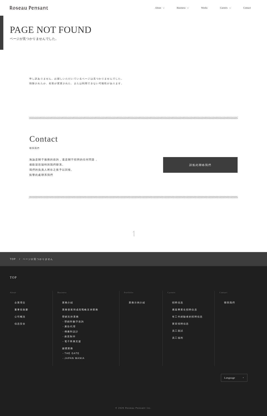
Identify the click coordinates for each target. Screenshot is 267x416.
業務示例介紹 (137, 302)
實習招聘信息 (180, 323)
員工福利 (177, 337)
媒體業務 (67, 348)
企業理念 (20, 302)
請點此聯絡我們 (200, 164)
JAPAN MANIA (74, 358)
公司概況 (20, 316)
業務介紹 (67, 302)
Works (204, 7)
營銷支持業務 (70, 316)
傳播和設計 (71, 331)
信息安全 (20, 323)
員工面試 (177, 330)
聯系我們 (229, 302)
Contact (247, 7)
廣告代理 (70, 326)
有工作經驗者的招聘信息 (187, 316)
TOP (13, 259)
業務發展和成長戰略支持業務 (80, 309)
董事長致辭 (21, 309)
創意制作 (70, 336)
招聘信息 (177, 302)
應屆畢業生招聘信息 (184, 309)
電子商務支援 (72, 341)
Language (234, 377)
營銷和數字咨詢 (74, 321)
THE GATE (71, 353)
